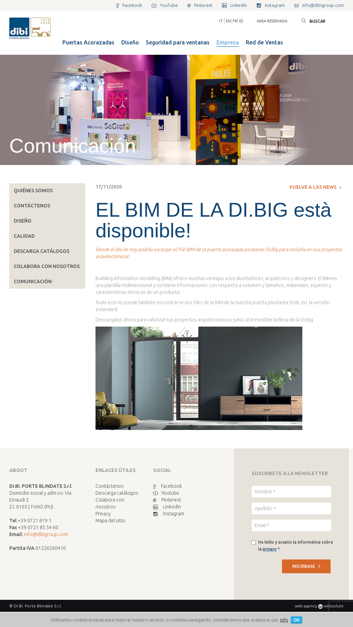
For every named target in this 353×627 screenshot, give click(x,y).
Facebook (167, 486)
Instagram (168, 513)
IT (221, 21)
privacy (269, 549)
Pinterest (167, 500)
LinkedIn (167, 507)
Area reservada (272, 21)
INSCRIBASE (306, 566)
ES (241, 21)
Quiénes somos (33, 190)
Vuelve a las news (315, 187)
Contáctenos (32, 205)
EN (228, 21)
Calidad (24, 236)
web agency (306, 606)
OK (296, 619)
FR (235, 21)
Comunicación (33, 281)
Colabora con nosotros (47, 266)
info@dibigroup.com (46, 534)
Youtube (166, 493)
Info (284, 619)
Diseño (22, 221)
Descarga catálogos (41, 251)
